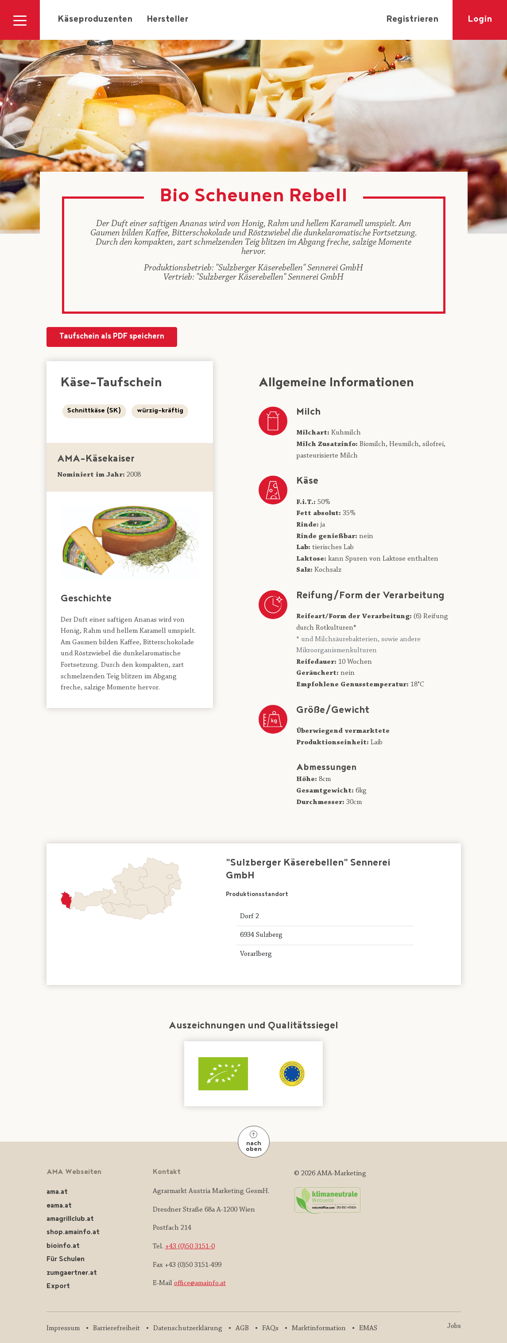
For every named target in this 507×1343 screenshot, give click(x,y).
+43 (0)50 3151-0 (190, 1246)
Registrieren (412, 20)
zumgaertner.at (71, 1273)
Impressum (63, 1328)
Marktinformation (319, 1328)
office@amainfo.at (200, 1283)
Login (480, 20)
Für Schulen (65, 1259)
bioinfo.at (63, 1246)
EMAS (368, 1328)
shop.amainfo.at (73, 1232)
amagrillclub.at (70, 1219)
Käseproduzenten (95, 20)
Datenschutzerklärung (187, 1328)
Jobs (454, 1326)
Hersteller (167, 20)
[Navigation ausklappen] (20, 20)
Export (58, 1286)
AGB (242, 1328)
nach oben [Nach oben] (254, 1142)
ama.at (57, 1192)
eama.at (59, 1206)
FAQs (270, 1328)
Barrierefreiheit (116, 1328)
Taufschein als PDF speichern (111, 337)
